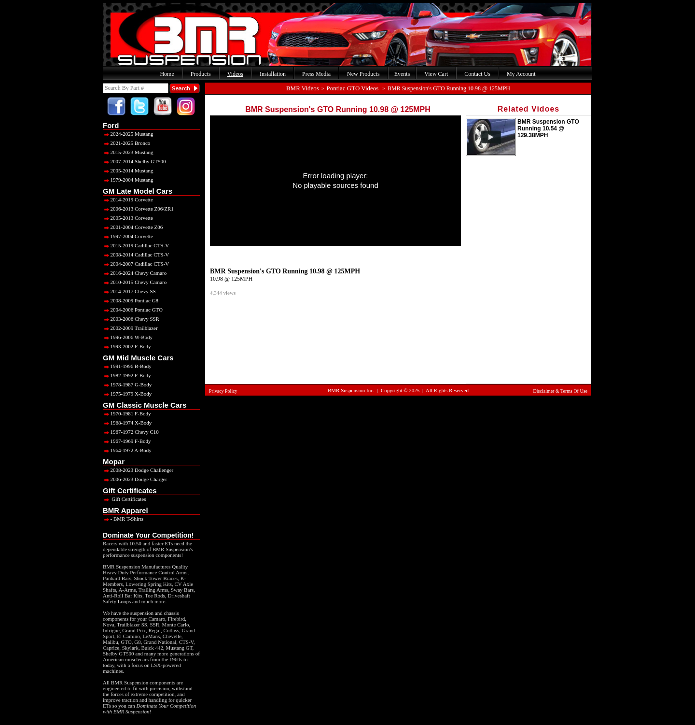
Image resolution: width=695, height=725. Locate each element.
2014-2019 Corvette (128, 199)
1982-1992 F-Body (127, 375)
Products (201, 74)
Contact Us (477, 74)
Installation (273, 74)
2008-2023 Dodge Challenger (138, 470)
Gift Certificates (124, 499)
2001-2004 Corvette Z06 (133, 227)
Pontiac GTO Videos (353, 88)
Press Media (316, 74)
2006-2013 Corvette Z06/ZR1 (138, 209)
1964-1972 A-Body (127, 450)
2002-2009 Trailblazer (130, 328)
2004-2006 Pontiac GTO (133, 310)
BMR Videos (302, 88)
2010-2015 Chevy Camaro (135, 282)
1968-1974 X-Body (127, 423)
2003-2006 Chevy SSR (131, 319)
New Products (363, 74)
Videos (235, 74)
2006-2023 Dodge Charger (135, 479)
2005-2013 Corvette (128, 218)
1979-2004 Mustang (128, 180)
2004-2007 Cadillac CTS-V (136, 264)
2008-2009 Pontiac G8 (130, 300)
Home (167, 74)
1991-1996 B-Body (127, 366)
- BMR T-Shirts (123, 519)
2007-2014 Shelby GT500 (134, 161)
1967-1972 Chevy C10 (131, 432)
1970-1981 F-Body (127, 413)
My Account (521, 74)
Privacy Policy (223, 391)
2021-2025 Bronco (126, 143)
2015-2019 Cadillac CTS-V (136, 245)
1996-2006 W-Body (128, 337)
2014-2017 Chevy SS (129, 291)
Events (402, 74)
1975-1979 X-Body (127, 394)
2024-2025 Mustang (128, 134)
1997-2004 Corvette (128, 236)
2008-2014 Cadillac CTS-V (136, 254)
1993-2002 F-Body (127, 346)
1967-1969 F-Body (127, 441)
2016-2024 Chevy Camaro (135, 273)
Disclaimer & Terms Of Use (560, 391)
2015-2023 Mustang (128, 152)
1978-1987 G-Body (127, 384)
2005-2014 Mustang (128, 170)
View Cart (436, 74)
